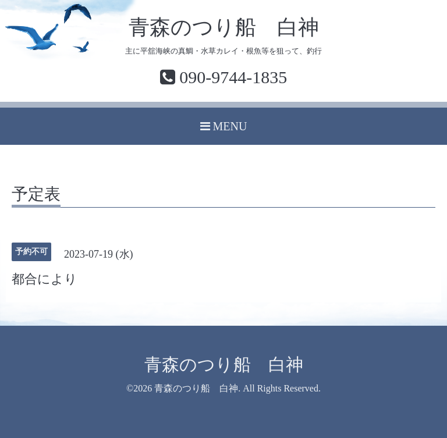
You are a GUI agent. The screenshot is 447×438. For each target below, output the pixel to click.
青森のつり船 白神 (224, 27)
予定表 (36, 194)
